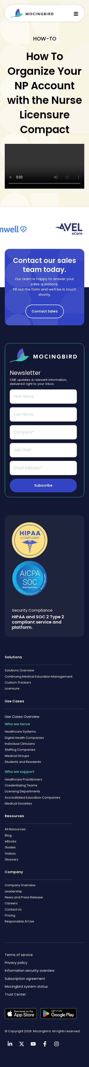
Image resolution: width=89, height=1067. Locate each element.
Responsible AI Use (19, 921)
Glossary (11, 859)
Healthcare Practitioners (23, 779)
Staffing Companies (20, 749)
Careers (11, 903)
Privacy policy (16, 962)
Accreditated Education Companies (32, 797)
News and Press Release (24, 897)
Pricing (10, 915)
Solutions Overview (19, 670)
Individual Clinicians (20, 743)
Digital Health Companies (24, 737)
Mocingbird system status (26, 986)
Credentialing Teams (21, 785)
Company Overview (20, 885)
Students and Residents (23, 762)
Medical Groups (17, 756)
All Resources (15, 829)
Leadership (13, 891)
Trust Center (15, 994)
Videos (10, 853)
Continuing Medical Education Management (38, 676)
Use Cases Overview (22, 716)
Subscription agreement (25, 978)
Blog (8, 835)
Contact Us (13, 909)
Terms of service (19, 954)
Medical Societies (18, 803)
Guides (10, 847)
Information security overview (29, 970)
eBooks (10, 841)
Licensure (12, 688)
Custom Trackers (18, 682)
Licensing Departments (22, 791)
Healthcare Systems (20, 731)
